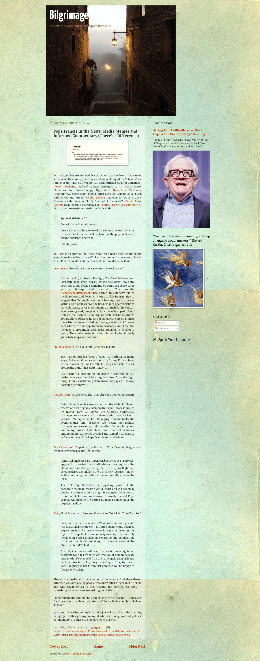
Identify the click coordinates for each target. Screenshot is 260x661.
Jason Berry (60, 268)
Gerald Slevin (61, 394)
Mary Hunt (60, 513)
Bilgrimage (69, 16)
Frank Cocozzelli (63, 347)
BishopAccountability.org (76, 293)
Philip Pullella (96, 197)
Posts (159, 322)
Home (98, 646)
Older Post (136, 646)
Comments (162, 328)
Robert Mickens (64, 186)
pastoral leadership (78, 634)
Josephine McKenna (127, 190)
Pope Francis (99, 634)
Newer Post (59, 646)
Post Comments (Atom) (78, 653)
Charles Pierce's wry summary (119, 204)
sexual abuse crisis (119, 634)
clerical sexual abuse (74, 631)
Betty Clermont (63, 447)
